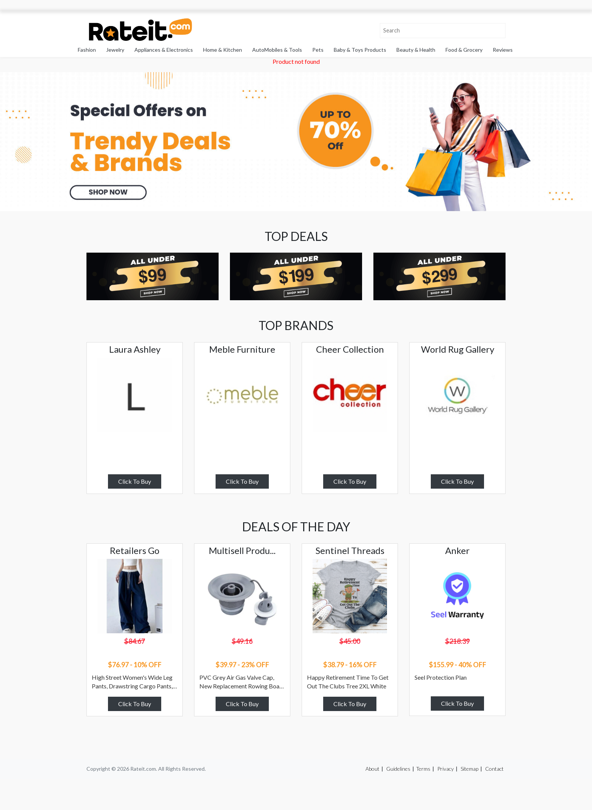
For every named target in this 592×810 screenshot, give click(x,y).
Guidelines (398, 768)
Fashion (87, 49)
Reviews (503, 49)
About (372, 768)
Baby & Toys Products (360, 49)
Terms (423, 768)
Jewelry (115, 49)
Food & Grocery (464, 49)
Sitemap (469, 768)
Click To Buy (134, 481)
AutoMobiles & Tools (277, 49)
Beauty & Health (415, 49)
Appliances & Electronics (163, 49)
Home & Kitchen (222, 49)
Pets (318, 49)
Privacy (445, 768)
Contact (494, 768)
